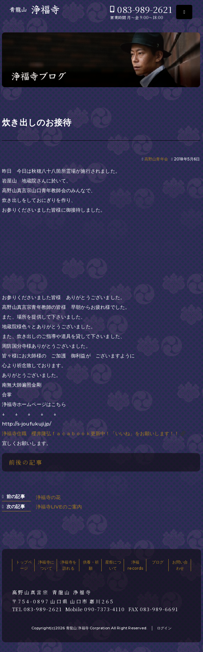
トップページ (24, 565)
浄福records (135, 565)
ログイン (164, 628)
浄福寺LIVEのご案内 (59, 507)
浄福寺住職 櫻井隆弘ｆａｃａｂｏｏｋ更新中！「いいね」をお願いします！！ (90, 433)
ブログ (158, 562)
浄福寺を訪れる (68, 565)
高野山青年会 (156, 159)
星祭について (113, 565)
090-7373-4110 (104, 609)
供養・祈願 (91, 565)
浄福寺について (46, 565)
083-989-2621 (144, 9)
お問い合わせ (180, 565)
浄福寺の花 (48, 497)
